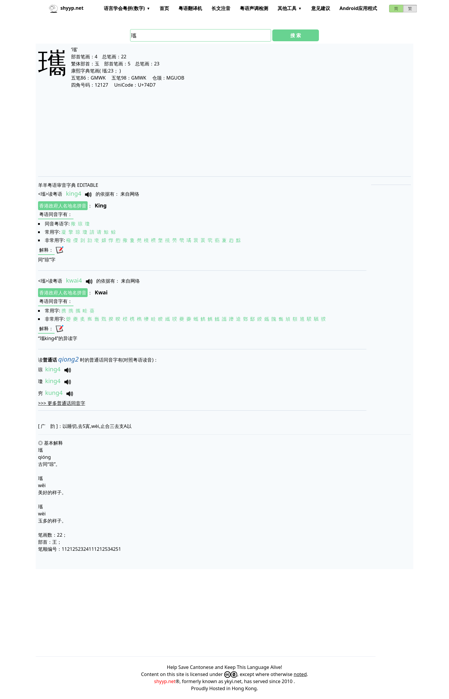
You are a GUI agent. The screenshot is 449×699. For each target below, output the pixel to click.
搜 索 (295, 35)
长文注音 (221, 8)
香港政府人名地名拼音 (62, 205)
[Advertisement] (215, 132)
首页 (164, 8)
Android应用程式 (358, 8)
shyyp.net (165, 681)
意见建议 (320, 8)
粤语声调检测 (254, 8)
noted (300, 674)
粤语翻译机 (190, 8)
